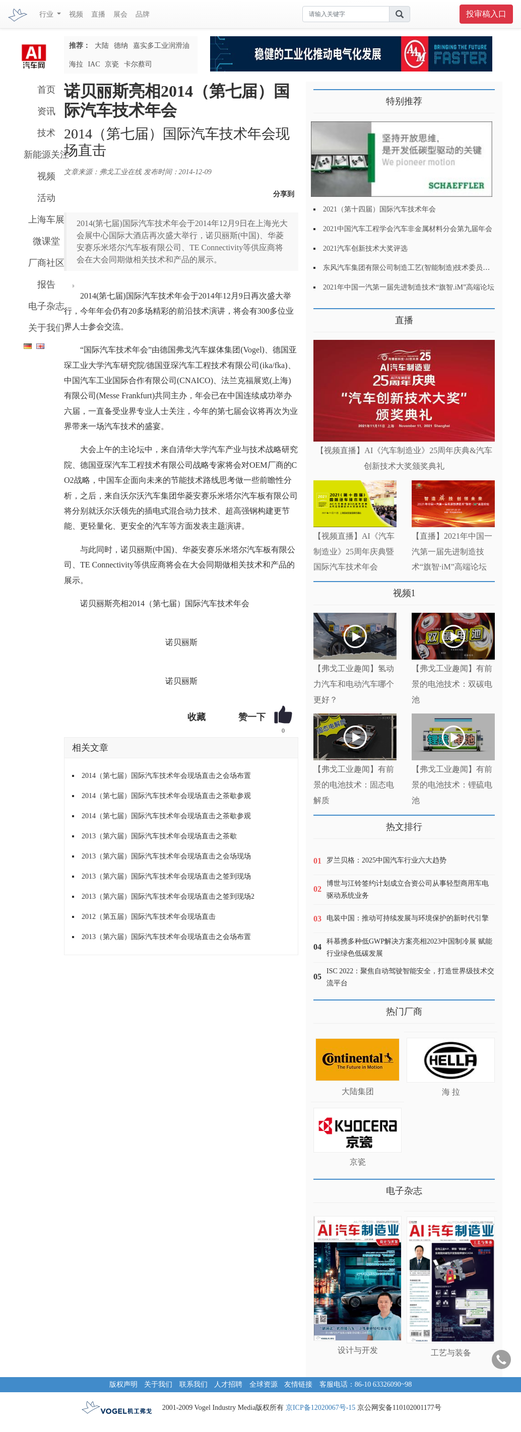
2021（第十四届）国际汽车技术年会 (379, 209)
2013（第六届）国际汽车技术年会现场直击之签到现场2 (168, 896)
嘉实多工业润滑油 (161, 45)
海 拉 (451, 1092)
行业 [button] (47, 14)
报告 (46, 284)
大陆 (102, 45)
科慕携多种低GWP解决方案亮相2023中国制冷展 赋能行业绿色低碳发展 (409, 947)
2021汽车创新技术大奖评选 (365, 248)
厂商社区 (46, 263)
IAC (94, 64)
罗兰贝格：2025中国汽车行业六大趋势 (386, 860)
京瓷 (112, 64)
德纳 (121, 45)
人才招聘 (228, 1384)
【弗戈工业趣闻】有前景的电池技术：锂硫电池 (452, 785)
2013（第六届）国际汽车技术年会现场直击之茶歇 (159, 836)
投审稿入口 (486, 14)
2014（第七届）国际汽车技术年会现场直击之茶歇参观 (166, 796)
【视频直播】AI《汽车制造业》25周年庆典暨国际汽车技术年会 (354, 551)
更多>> (323, 316)
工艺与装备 (451, 1352)
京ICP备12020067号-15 (320, 1407)
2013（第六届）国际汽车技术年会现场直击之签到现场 (166, 876)
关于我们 (46, 328)
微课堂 (46, 241)
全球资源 (263, 1384)
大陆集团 (358, 1091)
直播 (98, 14)
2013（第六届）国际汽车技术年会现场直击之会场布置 (166, 937)
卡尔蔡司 (138, 64)
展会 (120, 14)
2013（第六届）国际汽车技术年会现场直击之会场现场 (166, 856)
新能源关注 (46, 155)
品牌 (143, 14)
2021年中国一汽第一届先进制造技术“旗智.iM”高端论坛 (408, 287)
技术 (46, 133)
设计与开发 (358, 1350)
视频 (76, 14)
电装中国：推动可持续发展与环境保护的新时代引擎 (408, 918)
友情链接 (298, 1384)
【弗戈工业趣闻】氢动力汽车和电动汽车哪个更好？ (353, 684)
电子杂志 (46, 306)
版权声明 (123, 1384)
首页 (46, 90)
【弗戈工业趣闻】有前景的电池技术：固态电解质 (353, 785)
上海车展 (46, 219)
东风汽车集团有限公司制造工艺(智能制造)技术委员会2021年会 (420, 267)
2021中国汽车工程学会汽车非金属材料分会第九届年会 (407, 229)
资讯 (46, 111)
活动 (46, 198)
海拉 (76, 64)
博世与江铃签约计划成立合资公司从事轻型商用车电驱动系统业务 (408, 889)
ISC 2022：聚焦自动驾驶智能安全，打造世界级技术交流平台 (410, 977)
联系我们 (193, 1384)
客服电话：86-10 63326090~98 (365, 1384)
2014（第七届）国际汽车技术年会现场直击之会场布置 (166, 775)
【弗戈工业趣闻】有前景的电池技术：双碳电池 (452, 684)
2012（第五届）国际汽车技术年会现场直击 (149, 916)
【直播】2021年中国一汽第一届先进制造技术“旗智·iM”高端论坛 (452, 551)
